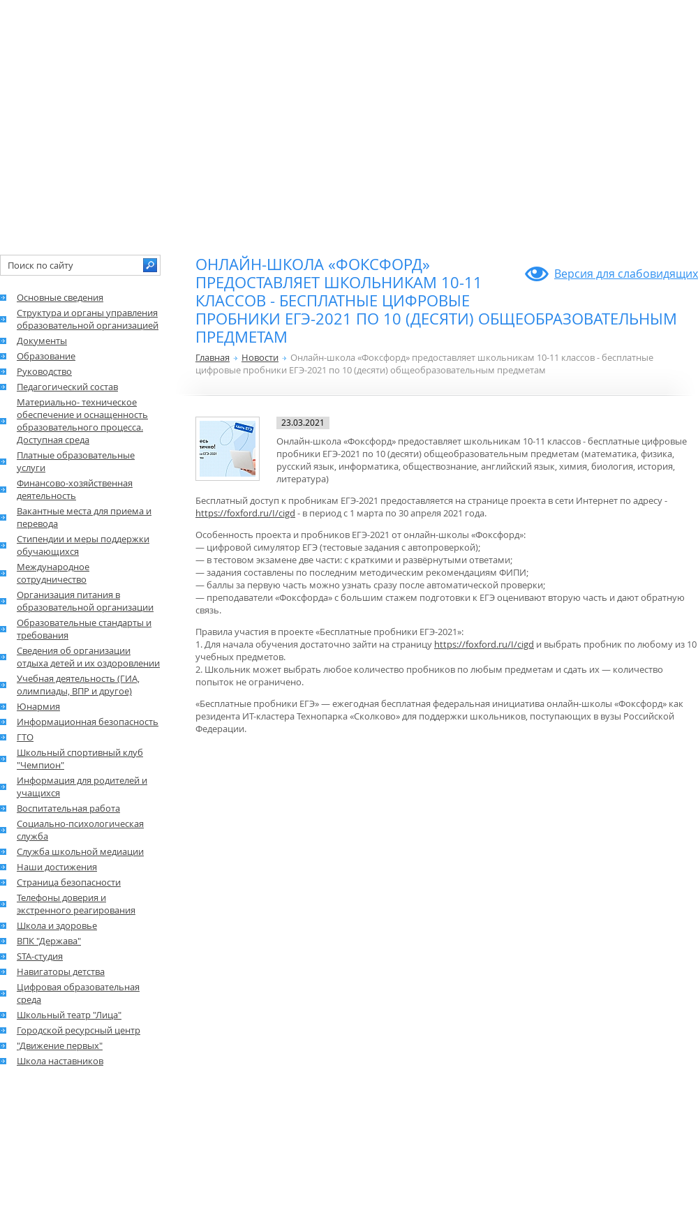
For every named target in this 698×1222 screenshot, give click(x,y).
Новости (260, 357)
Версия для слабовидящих (626, 273)
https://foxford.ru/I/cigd (245, 513)
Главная (212, 357)
